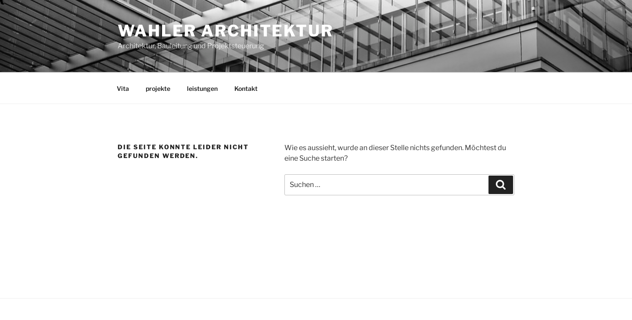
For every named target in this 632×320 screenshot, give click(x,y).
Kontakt (246, 88)
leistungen (202, 88)
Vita (123, 88)
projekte (158, 88)
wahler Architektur (226, 30)
